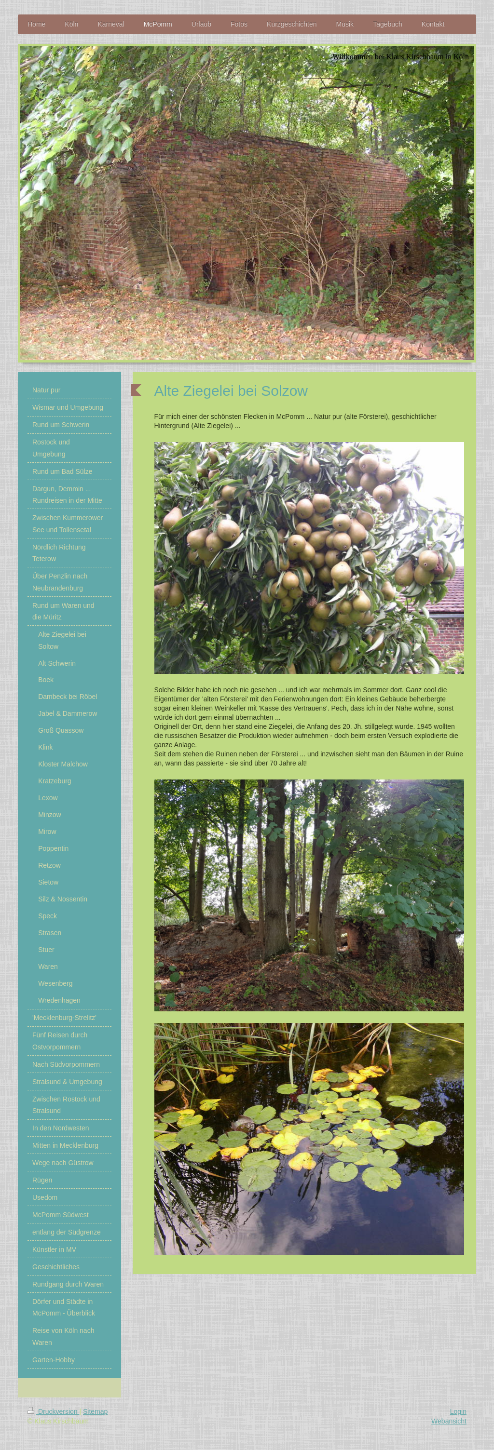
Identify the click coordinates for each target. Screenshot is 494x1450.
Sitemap (95, 1411)
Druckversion (53, 1411)
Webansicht (449, 1421)
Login (458, 1411)
